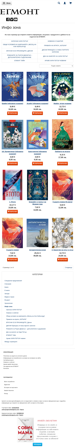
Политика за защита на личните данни (15, 356)
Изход (6, 393)
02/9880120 (20, 413)
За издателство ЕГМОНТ (10, 366)
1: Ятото (12, 202)
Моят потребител (9, 381)
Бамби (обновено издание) (12, 103)
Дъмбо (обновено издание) (37, 103)
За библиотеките (8, 360)
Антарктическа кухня (37, 250)
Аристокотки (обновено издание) (37, 153)
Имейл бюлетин (9, 390)
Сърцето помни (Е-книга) (62, 202)
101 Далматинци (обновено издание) (12, 153)
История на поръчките (11, 387)
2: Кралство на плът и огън (62, 250)
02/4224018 (15, 407)
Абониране (37, 444)
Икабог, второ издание (62, 103)
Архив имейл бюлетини (10, 364)
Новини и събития (8, 362)
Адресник (7, 384)
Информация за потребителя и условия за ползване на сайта (22, 358)
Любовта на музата (62, 151)
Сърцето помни (12, 250)
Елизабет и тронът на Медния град (37, 203)
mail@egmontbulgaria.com (10, 415)
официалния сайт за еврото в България (31, 403)
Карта (22, 409)
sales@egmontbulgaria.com (10, 409)
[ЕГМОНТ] (19, 11)
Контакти (6, 368)
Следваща (68, 267)
